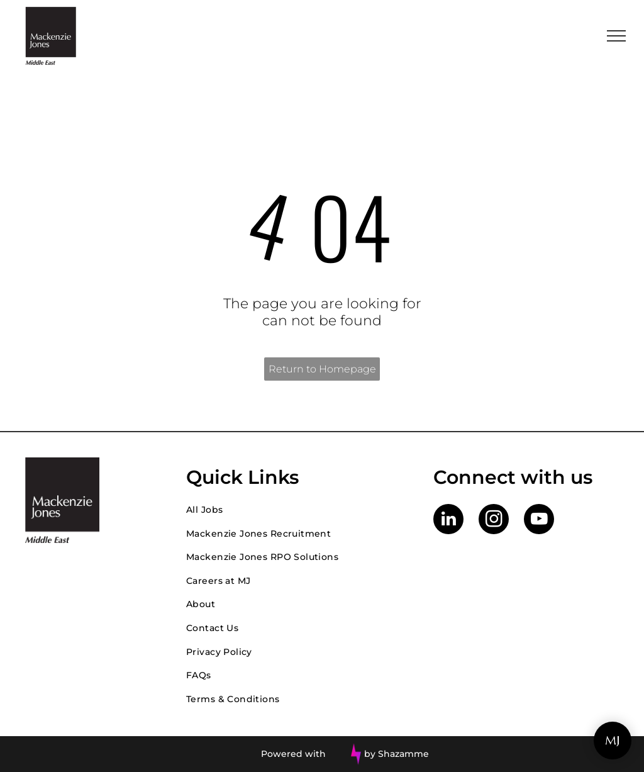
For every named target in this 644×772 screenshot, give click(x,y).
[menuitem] (297, 510)
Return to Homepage (322, 369)
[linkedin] (448, 520)
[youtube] (539, 520)
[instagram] (494, 520)
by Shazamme (396, 753)
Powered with (293, 753)
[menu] (616, 36)
